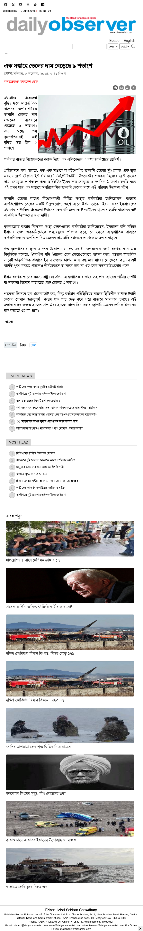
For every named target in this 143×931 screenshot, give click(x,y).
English (129, 40)
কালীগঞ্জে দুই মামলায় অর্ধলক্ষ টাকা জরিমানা (41, 394)
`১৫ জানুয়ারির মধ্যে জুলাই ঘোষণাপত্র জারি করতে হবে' (47, 421)
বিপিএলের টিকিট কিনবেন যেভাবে (35, 453)
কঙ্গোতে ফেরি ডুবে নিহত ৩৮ (26, 886)
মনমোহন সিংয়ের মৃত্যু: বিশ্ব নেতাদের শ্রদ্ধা (36, 793)
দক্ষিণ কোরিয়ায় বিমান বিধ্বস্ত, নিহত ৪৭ (35, 700)
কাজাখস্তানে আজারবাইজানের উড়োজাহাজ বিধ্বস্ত (41, 840)
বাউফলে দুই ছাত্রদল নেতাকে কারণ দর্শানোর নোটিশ (45, 460)
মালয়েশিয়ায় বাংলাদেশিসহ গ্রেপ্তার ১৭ (33, 560)
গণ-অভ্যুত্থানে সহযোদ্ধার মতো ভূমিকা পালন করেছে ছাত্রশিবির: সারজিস (56, 407)
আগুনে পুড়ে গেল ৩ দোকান (31, 474)
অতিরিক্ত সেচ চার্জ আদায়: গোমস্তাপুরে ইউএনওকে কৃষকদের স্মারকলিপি (56, 414)
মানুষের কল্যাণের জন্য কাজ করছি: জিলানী (40, 467)
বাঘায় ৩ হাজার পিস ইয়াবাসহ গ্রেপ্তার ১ (38, 401)
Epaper (115, 40)
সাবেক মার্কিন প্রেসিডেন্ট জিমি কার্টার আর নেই (39, 606)
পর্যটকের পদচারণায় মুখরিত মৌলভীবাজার (40, 387)
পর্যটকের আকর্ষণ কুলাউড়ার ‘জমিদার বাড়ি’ (40, 488)
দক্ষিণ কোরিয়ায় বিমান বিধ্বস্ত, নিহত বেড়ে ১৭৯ (40, 653)
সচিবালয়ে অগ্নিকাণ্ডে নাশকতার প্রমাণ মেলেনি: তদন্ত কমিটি (49, 428)
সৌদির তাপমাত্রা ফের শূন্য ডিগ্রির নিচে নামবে (38, 746)
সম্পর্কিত (10, 345)
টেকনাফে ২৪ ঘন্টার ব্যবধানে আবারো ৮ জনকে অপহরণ (47, 481)
